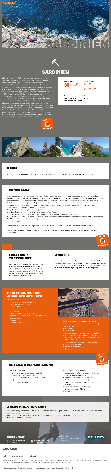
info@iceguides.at (42, 442)
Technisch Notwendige (15, 456)
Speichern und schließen (61, 468)
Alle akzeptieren (10, 468)
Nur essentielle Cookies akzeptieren (34, 468)
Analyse (35, 456)
